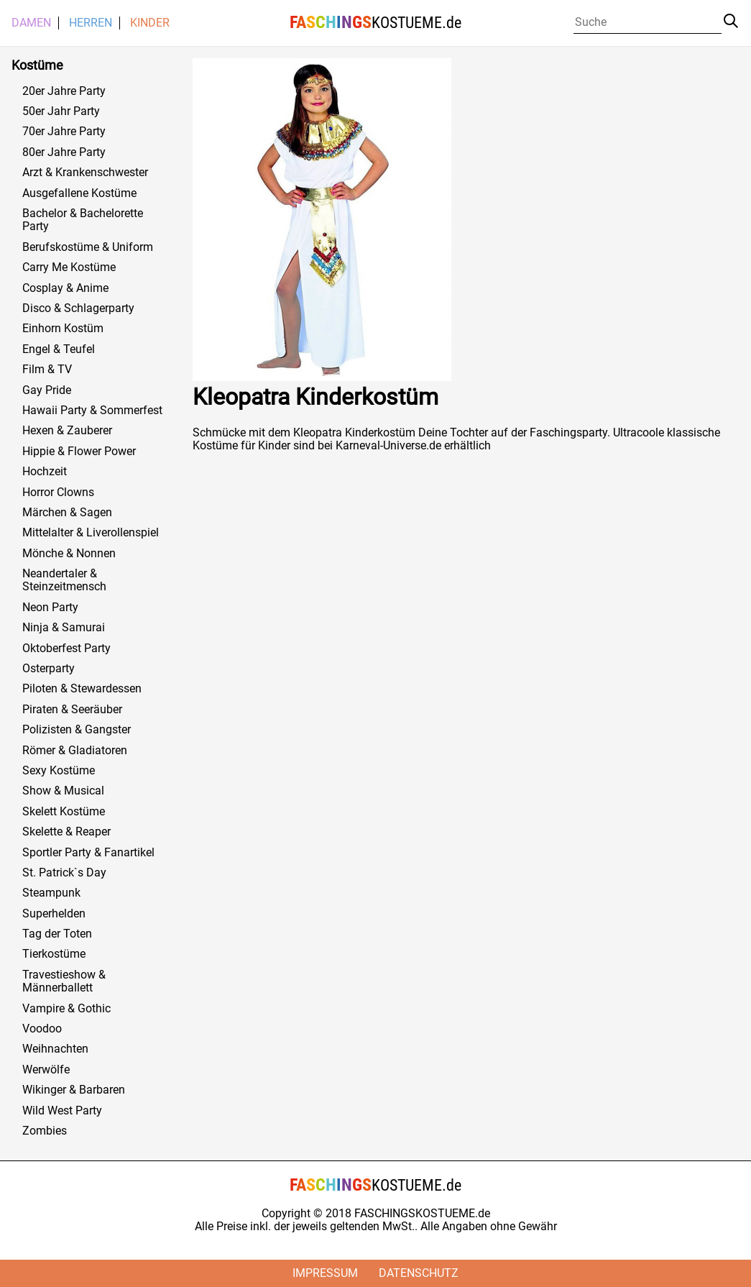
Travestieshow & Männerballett (64, 981)
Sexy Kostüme (58, 770)
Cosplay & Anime (65, 288)
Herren (90, 23)
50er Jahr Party (61, 111)
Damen (31, 23)
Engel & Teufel (58, 349)
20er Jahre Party (64, 91)
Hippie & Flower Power (79, 451)
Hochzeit (44, 471)
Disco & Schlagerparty (78, 308)
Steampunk (51, 893)
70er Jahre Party (64, 131)
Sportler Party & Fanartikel (88, 852)
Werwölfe (46, 1069)
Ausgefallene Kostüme (79, 193)
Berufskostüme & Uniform (87, 247)
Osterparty (48, 668)
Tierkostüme (54, 954)
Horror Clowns (58, 492)
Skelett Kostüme (63, 811)
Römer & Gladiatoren (74, 750)
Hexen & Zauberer (67, 430)
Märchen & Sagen (67, 512)
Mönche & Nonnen (69, 553)
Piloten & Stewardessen (82, 688)
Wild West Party (62, 1110)
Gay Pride (46, 390)
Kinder (150, 23)
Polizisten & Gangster (76, 729)
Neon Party (50, 607)
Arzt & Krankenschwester (85, 172)
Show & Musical (63, 790)
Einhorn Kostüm (62, 328)
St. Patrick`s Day (64, 872)
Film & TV (47, 369)
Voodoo (42, 1028)
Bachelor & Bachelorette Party (82, 220)
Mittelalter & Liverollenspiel (90, 532)
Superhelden (54, 913)
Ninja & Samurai (63, 627)
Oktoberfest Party (66, 648)
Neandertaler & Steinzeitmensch (64, 580)
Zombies (44, 1131)
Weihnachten (55, 1049)
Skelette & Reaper (66, 831)
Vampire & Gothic (66, 1008)
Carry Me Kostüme (69, 267)
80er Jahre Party (64, 152)
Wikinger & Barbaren (73, 1090)
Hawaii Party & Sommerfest (92, 410)
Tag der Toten (57, 934)
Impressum (325, 1273)
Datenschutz (419, 1273)
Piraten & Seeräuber (72, 709)
